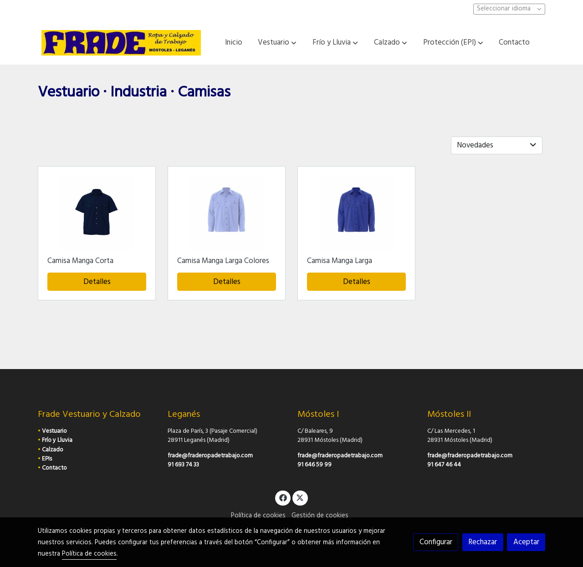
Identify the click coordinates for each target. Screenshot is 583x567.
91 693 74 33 (183, 465)
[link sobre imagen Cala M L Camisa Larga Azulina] (356, 213)
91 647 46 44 (444, 465)
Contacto (54, 468)
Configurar (435, 542)
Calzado (52, 450)
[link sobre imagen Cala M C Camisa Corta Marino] (97, 213)
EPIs (47, 459)
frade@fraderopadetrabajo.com (210, 456)
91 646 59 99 (314, 465)
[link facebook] (283, 497)
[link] (121, 43)
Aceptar (526, 542)
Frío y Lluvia (57, 440)
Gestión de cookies (320, 516)
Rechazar (482, 542)
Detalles (97, 282)
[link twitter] (300, 497)
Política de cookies (258, 516)
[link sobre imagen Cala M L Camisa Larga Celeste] (226, 213)
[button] (277, 42)
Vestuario (54, 431)
